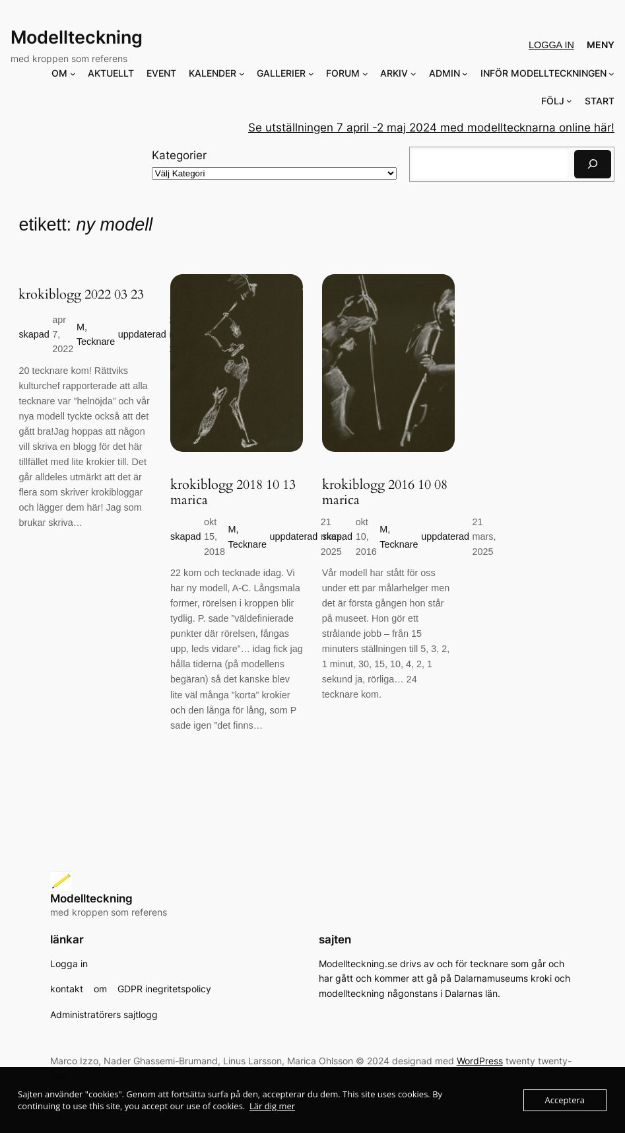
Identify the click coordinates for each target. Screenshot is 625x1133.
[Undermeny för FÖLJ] (569, 101)
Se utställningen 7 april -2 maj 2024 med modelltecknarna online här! (431, 127)
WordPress (480, 1060)
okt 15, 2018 (214, 537)
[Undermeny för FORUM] (365, 74)
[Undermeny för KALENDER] (242, 74)
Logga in (551, 45)
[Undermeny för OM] (73, 74)
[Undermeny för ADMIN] (465, 74)
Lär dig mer (272, 1106)
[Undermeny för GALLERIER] (311, 74)
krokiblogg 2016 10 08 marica (384, 492)
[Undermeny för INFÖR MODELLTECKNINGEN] (611, 74)
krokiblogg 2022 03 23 (81, 295)
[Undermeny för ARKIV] (413, 74)
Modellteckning (77, 37)
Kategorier (179, 155)
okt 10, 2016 (366, 537)
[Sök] (592, 164)
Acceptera (565, 1100)
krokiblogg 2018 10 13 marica (233, 492)
